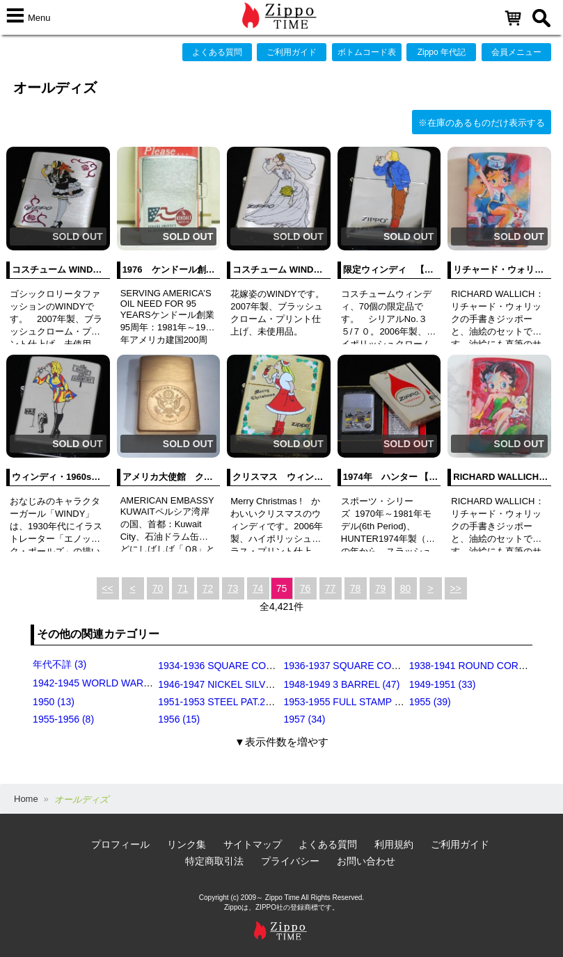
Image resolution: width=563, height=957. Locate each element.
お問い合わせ (366, 861)
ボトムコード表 (367, 52)
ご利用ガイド (292, 52)
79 (380, 588)
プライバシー (290, 861)
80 (405, 588)
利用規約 (393, 844)
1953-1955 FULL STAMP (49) (348, 701)
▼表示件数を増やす (281, 742)
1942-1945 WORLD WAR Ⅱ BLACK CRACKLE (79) (146, 683)
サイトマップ (252, 844)
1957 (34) (305, 719)
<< (107, 588)
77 (330, 588)
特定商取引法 (214, 861)
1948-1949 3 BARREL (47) (342, 684)
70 (158, 588)
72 (208, 588)
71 (183, 588)
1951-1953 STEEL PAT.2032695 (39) (237, 701)
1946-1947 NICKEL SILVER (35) (228, 684)
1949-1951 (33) (442, 684)
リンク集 (186, 844)
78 (355, 588)
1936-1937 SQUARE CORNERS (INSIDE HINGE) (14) (402, 665)
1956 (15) (179, 719)
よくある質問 (217, 52)
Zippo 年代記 (442, 52)
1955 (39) (430, 701)
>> (455, 588)
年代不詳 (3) (59, 664)
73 (233, 588)
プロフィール (120, 844)
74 (258, 588)
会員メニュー (516, 52)
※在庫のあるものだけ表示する (481, 123)
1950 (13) (53, 701)
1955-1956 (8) (63, 719)
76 (305, 588)
